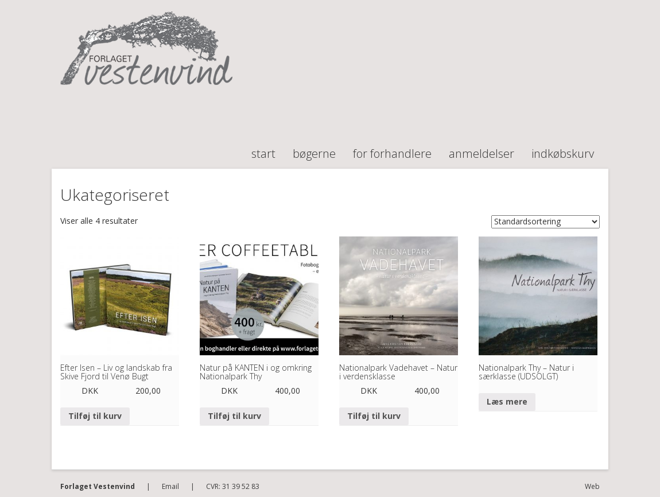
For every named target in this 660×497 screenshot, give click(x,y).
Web (592, 486)
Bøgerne (314, 149)
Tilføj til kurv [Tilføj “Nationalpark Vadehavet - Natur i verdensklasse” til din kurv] (374, 415)
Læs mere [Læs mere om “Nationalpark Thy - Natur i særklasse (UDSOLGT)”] (507, 401)
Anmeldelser (481, 149)
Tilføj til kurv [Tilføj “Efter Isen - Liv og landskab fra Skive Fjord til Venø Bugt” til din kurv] (95, 415)
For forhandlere (392, 149)
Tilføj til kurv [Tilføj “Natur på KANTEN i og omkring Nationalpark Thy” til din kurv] (234, 415)
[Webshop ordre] (545, 221)
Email (170, 486)
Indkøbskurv (562, 149)
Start (263, 149)
